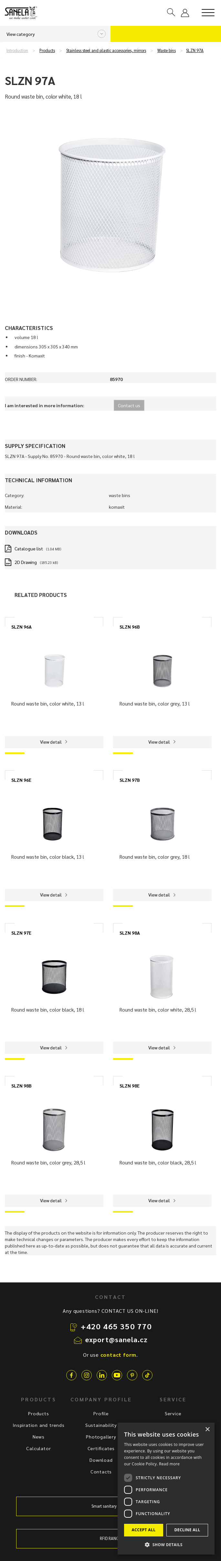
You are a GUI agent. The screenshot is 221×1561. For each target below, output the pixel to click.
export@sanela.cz (116, 1339)
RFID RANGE (110, 1538)
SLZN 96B (130, 627)
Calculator (38, 1448)
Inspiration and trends (39, 1425)
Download (100, 1460)
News (39, 1436)
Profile (101, 1413)
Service (173, 1413)
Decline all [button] (187, 1530)
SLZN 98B (21, 1085)
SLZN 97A (195, 50)
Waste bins (166, 50)
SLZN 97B (130, 780)
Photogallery (101, 1436)
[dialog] (166, 1489)
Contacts (101, 1471)
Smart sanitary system (110, 1506)
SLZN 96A (21, 627)
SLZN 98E (130, 1085)
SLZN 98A (130, 933)
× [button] (207, 1429)
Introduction (17, 50)
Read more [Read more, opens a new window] (169, 1464)
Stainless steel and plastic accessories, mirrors (106, 50)
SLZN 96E (21, 780)
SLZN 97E (21, 933)
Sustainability (101, 1425)
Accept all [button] (144, 1530)
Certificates (101, 1448)
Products (47, 50)
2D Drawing (26, 562)
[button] (166, 1544)
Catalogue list (29, 548)
